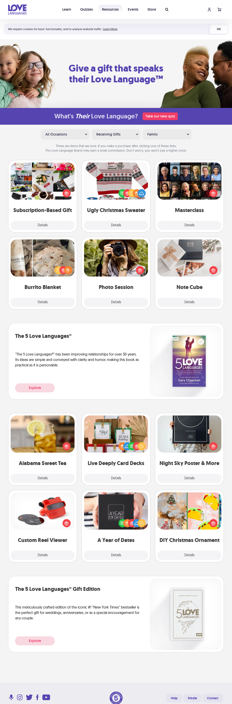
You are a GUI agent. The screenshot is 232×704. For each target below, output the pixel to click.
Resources (110, 9)
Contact (212, 698)
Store (151, 9)
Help (174, 698)
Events (133, 9)
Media (192, 698)
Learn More (110, 29)
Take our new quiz (160, 116)
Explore (35, 387)
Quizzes (86, 9)
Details (43, 225)
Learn (66, 9)
